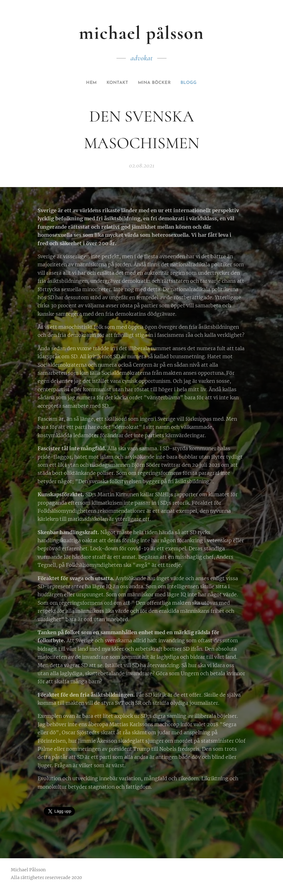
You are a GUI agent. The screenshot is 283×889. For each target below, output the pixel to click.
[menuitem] (88, 83)
